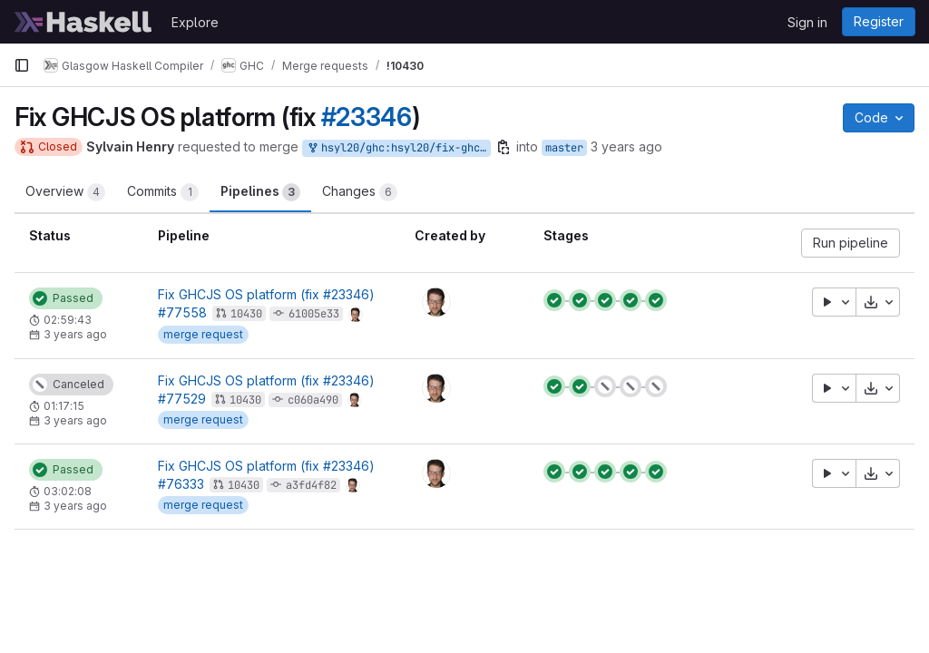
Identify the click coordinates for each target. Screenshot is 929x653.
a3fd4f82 (311, 485)
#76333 (181, 484)
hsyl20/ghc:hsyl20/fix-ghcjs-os (398, 148)
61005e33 (313, 314)
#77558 (182, 312)
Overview (65, 192)
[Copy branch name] (503, 147)
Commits (163, 192)
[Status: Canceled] (71, 384)
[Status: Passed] (66, 298)
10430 (246, 314)
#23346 (366, 117)
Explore (195, 22)
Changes (359, 192)
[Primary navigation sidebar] (21, 65)
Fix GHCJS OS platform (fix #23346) (266, 294)
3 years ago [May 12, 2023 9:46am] (626, 146)
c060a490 (313, 400)
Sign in (807, 22)
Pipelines (260, 192)
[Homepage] (83, 21)
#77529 (182, 398)
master (564, 148)
